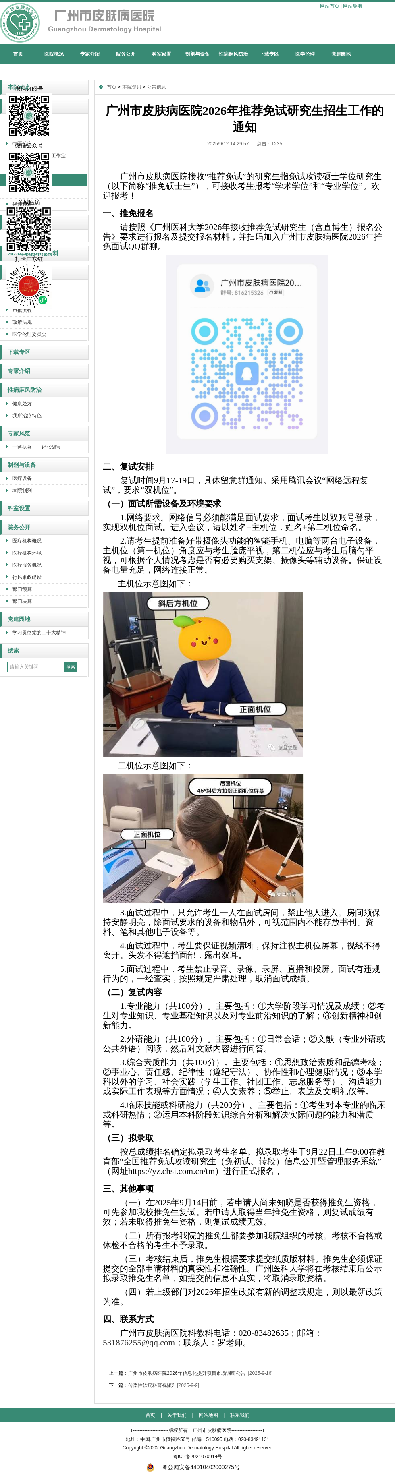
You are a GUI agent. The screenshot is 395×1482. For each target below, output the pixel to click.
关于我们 (177, 1415)
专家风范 (19, 434)
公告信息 (156, 87)
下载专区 (269, 54)
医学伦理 (305, 54)
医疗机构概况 (27, 541)
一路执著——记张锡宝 (36, 447)
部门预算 (22, 589)
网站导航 (352, 6)
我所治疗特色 (27, 415)
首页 (18, 54)
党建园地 (341, 54)
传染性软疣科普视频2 (151, 1385)
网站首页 (329, 6)
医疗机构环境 (27, 553)
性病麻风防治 (233, 54)
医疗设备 (22, 478)
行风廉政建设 (27, 577)
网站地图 (208, 1415)
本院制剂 (22, 490)
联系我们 (239, 1415)
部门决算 (22, 601)
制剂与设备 (197, 54)
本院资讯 (131, 87)
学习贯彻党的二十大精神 (39, 632)
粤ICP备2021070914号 (197, 1456)
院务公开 (125, 54)
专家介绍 (90, 54)
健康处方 (22, 403)
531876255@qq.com (139, 1342)
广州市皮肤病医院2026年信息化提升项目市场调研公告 (186, 1373)
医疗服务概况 (27, 565)
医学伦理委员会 (29, 334)
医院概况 (54, 54)
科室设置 (161, 54)
